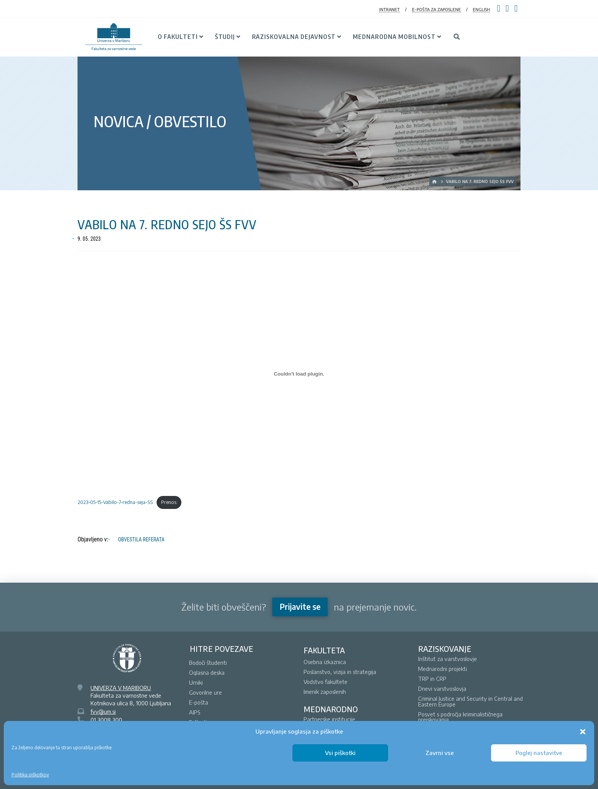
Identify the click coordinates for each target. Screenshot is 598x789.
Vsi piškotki (340, 752)
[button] (583, 732)
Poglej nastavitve (539, 752)
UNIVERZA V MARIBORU (121, 687)
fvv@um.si (103, 711)
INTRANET (389, 9)
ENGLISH (481, 9)
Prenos (168, 502)
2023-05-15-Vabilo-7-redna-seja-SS (115, 502)
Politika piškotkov (30, 775)
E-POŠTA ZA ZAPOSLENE (436, 9)
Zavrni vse (439, 752)
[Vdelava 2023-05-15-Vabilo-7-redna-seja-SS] (299, 373)
